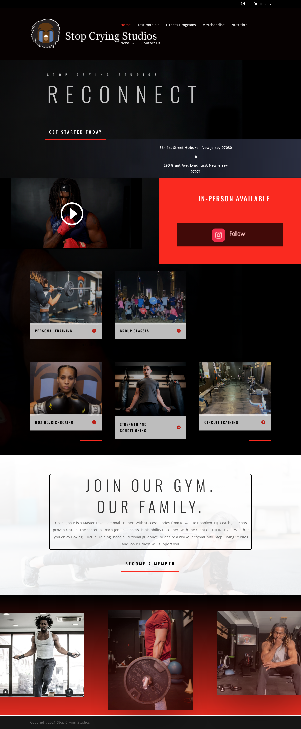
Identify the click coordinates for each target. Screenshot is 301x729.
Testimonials (148, 25)
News (125, 43)
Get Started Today (75, 132)
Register (90, 345)
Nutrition (239, 25)
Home (125, 25)
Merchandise (213, 25)
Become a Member (150, 564)
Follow (234, 234)
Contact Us (150, 43)
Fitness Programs (181, 25)
